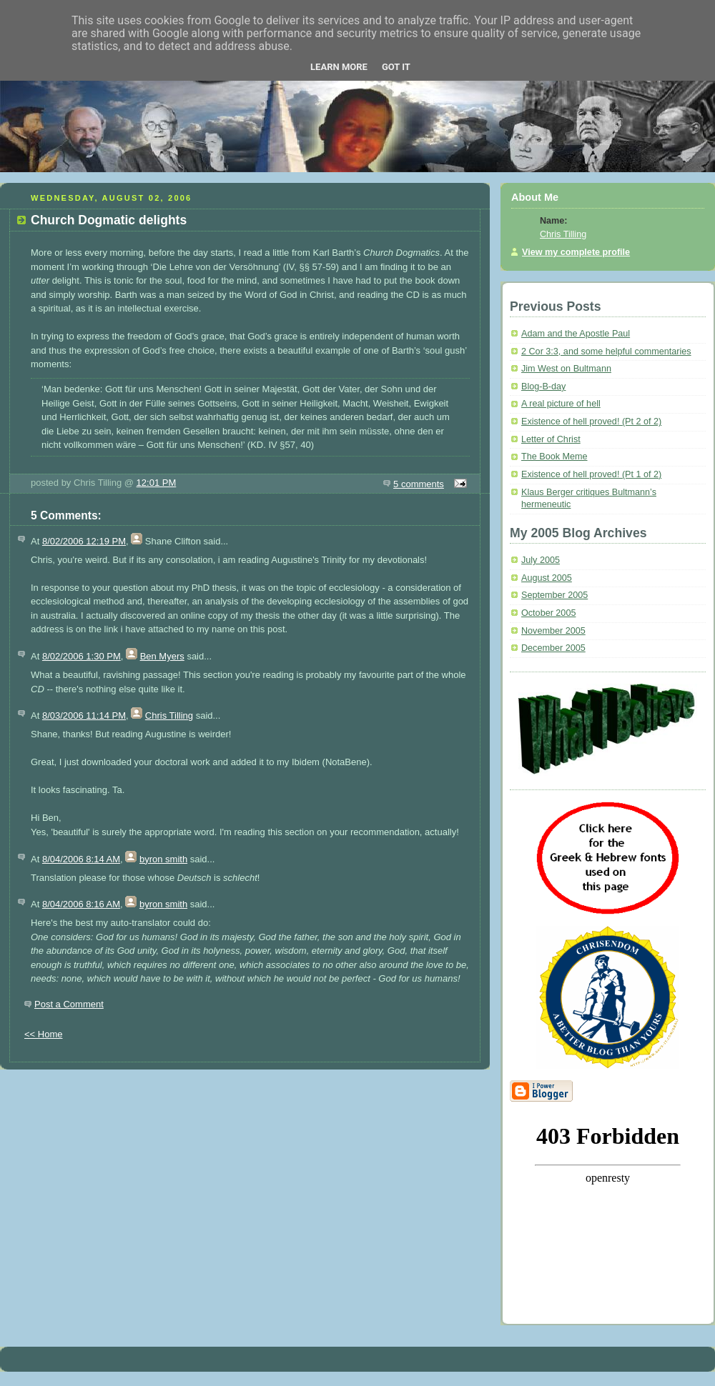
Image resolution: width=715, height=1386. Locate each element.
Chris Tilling (169, 715)
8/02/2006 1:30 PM (81, 656)
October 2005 (548, 613)
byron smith (163, 859)
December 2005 (553, 648)
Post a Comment (69, 1004)
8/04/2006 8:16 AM (81, 904)
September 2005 (554, 595)
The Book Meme (554, 457)
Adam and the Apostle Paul (575, 334)
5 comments (418, 484)
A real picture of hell (561, 404)
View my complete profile (576, 252)
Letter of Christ (551, 439)
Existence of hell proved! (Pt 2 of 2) (591, 422)
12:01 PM (157, 482)
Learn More (339, 66)
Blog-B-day (543, 387)
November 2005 (553, 631)
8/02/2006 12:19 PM (84, 541)
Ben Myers (162, 656)
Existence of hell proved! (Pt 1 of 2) (591, 474)
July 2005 (540, 560)
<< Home (43, 1034)
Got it (396, 66)
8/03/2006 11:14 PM (84, 715)
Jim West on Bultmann (566, 369)
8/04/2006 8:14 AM (81, 859)
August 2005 (546, 578)
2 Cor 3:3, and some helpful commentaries (606, 351)
